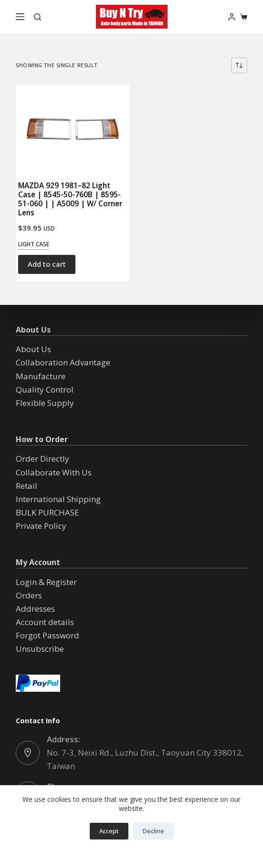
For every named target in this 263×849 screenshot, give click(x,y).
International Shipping (58, 499)
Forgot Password (47, 635)
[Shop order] (239, 65)
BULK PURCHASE (47, 512)
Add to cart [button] (47, 264)
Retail (26, 485)
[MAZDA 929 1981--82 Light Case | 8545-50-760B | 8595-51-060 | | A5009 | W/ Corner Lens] (72, 128)
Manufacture (40, 376)
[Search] (37, 16)
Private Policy (41, 525)
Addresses (35, 608)
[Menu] (20, 16)
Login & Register (46, 581)
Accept (109, 831)
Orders (29, 595)
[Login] (231, 16)
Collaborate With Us (54, 472)
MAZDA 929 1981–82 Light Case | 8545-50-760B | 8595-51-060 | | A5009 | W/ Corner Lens (70, 199)
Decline (153, 831)
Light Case (33, 244)
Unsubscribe (40, 648)
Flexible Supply (45, 402)
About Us (33, 349)
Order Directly (42, 458)
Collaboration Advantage (63, 362)
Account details (45, 622)
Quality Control (45, 389)
